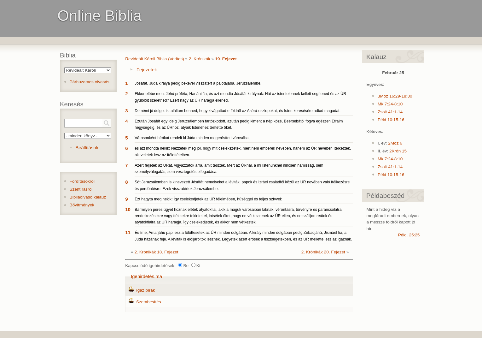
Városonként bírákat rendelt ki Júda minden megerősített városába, (192, 138)
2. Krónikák (199, 58)
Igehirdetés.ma (146, 276)
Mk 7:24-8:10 (390, 104)
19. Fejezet (226, 58)
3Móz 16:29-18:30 (395, 96)
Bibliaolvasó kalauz (88, 197)
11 (128, 232)
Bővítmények (82, 205)
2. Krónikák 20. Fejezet (323, 252)
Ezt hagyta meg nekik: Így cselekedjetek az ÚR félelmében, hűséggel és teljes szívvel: (208, 199)
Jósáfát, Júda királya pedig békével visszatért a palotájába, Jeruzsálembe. (198, 83)
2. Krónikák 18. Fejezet (156, 252)
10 (128, 209)
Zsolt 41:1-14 (390, 112)
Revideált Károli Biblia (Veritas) (154, 58)
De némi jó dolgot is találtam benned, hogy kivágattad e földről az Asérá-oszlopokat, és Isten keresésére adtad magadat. (237, 111)
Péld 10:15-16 (391, 119)
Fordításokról (82, 181)
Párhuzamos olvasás (89, 82)
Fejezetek (146, 69)
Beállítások (86, 147)
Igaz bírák (145, 290)
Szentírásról (81, 189)
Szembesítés (148, 302)
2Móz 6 (395, 143)
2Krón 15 (398, 151)
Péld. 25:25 (409, 235)
